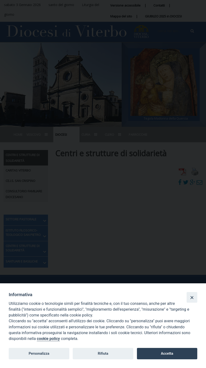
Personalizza (39, 353)
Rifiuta (103, 353)
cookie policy (48, 338)
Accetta (167, 353)
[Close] (192, 297)
